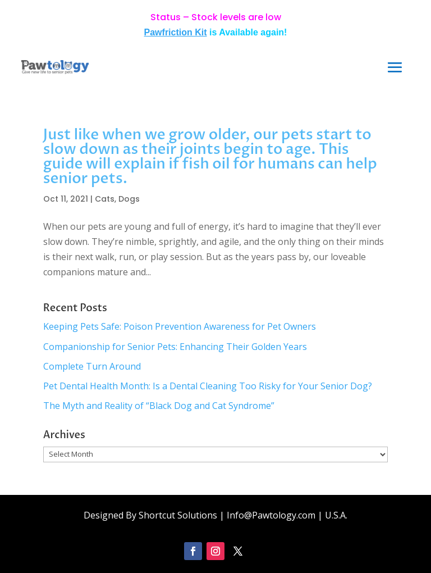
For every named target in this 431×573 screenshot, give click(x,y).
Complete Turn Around (92, 366)
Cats (104, 198)
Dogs (129, 198)
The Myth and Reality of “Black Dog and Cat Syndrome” (158, 405)
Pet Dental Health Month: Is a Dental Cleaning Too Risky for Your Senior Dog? (207, 386)
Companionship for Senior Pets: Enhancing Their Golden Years (175, 346)
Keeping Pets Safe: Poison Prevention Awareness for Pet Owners (179, 326)
